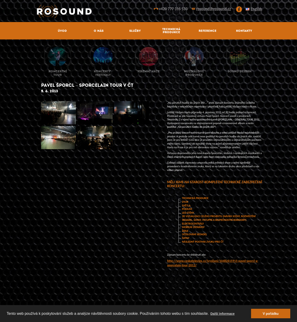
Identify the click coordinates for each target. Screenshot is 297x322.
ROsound (148, 11)
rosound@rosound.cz (213, 8)
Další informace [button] (222, 314)
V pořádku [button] (270, 313)
